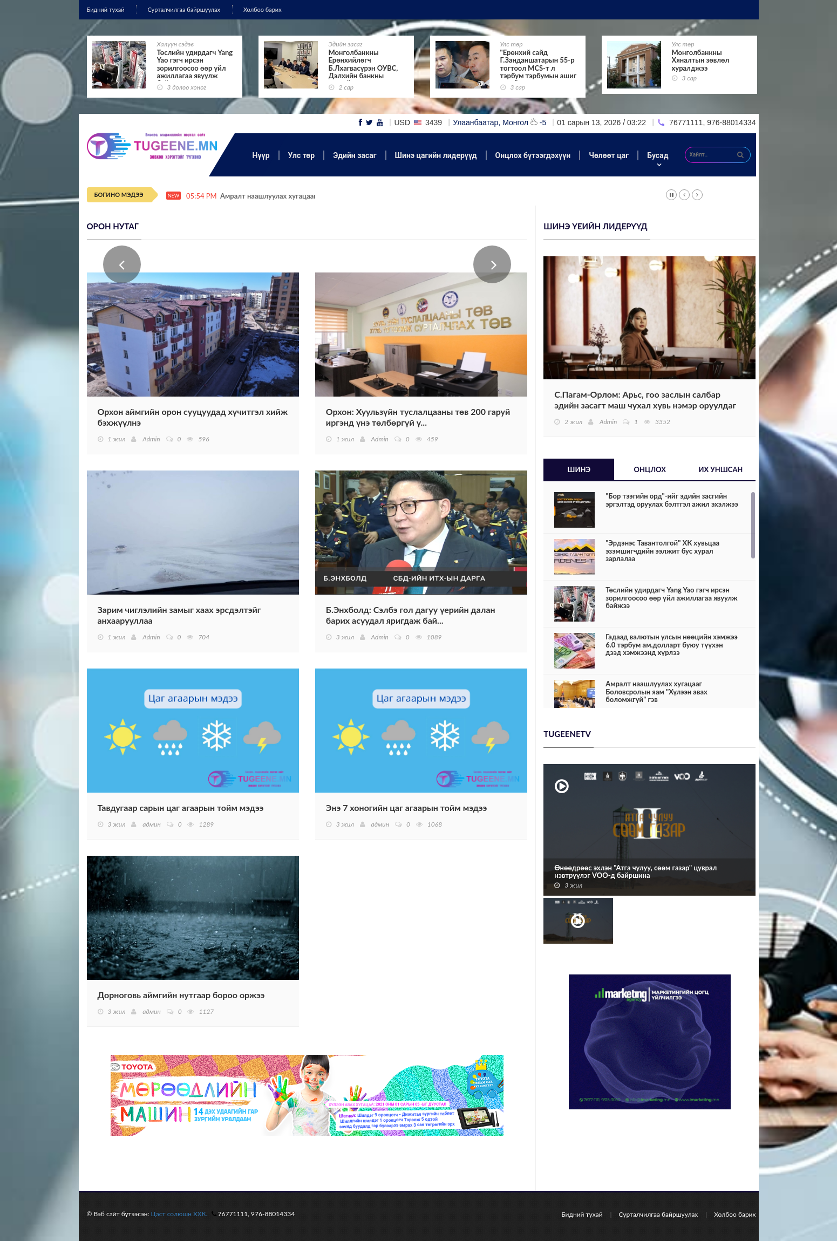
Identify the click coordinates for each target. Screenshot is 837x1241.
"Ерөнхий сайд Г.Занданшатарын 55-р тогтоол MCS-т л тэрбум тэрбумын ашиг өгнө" (538, 68)
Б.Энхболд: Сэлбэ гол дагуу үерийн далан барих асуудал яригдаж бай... (410, 614)
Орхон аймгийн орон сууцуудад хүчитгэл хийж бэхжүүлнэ (193, 416)
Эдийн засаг (346, 44)
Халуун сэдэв (175, 44)
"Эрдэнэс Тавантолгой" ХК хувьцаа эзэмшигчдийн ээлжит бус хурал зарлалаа (662, 550)
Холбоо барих (262, 9)
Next (492, 264)
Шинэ (578, 469)
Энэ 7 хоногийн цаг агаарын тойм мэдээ (406, 807)
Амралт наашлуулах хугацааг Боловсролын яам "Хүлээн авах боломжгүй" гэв (656, 691)
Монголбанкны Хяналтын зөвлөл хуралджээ (701, 60)
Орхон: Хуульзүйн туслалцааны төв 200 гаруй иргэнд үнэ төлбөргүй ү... (418, 416)
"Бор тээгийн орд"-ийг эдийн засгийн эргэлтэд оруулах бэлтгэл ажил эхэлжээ (671, 500)
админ (151, 824)
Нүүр (261, 155)
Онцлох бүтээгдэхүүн (533, 155)
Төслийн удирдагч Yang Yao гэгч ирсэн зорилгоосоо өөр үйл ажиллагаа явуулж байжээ (195, 68)
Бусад (657, 155)
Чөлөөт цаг (609, 155)
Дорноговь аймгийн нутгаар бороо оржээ (181, 995)
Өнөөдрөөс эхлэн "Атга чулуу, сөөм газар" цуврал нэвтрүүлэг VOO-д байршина (635, 871)
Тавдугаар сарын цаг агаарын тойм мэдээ (181, 807)
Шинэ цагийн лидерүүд (436, 155)
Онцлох (650, 469)
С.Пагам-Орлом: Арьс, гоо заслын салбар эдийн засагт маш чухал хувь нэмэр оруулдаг (645, 399)
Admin (151, 439)
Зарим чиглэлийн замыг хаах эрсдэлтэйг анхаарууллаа (179, 614)
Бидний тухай (106, 9)
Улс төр (511, 44)
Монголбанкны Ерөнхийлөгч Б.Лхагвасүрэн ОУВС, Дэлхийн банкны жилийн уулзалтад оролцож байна (363, 72)
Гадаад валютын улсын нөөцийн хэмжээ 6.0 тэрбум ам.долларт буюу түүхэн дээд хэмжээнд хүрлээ (671, 644)
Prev (122, 264)
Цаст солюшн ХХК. (179, 1214)
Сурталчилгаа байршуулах (183, 9)
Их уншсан (720, 469)
